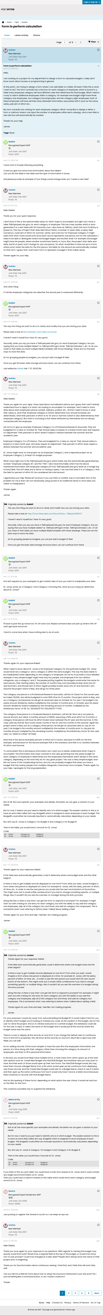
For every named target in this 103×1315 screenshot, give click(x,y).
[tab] (7, 35)
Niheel (20, 368)
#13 (98, 1118)
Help (48, 1302)
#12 (98, 950)
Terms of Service (81, 1302)
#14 (98, 1210)
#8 (98, 619)
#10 (98, 797)
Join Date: (13, 56)
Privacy (67, 1302)
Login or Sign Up (92, 2)
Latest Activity (21, 35)
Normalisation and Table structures (40, 332)
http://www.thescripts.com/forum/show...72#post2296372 (54, 513)
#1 (99, 66)
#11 (98, 865)
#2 (98, 161)
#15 (98, 1241)
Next (96, 1293)
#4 (98, 282)
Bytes (41, 1302)
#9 (98, 659)
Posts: (11, 59)
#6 (98, 394)
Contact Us (57, 1302)
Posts (7, 35)
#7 (98, 577)
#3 (98, 206)
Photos (36, 35)
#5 (98, 322)
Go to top (95, 1302)
